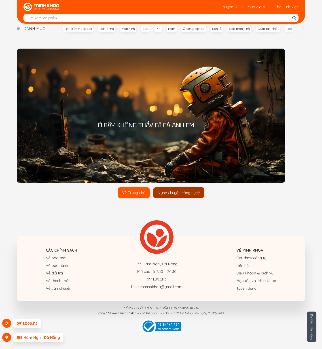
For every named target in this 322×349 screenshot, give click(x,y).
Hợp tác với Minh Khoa (256, 280)
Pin (158, 29)
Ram (171, 29)
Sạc (145, 29)
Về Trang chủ (133, 192)
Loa (289, 29)
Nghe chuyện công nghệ (179, 192)
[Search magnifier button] (294, 18)
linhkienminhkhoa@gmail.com (156, 286)
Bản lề (216, 29)
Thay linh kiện (287, 6)
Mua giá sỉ (256, 6)
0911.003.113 (156, 279)
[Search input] (159, 18)
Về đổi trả (54, 273)
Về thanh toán (58, 280)
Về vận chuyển (58, 288)
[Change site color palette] (311, 327)
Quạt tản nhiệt (268, 29)
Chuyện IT (229, 6)
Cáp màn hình (239, 29)
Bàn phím (107, 29)
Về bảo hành (57, 265)
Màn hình (128, 29)
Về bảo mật (56, 257)
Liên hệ (242, 265)
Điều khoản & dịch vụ (254, 273)
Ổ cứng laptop (193, 29)
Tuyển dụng (246, 288)
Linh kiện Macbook (78, 29)
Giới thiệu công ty (251, 257)
